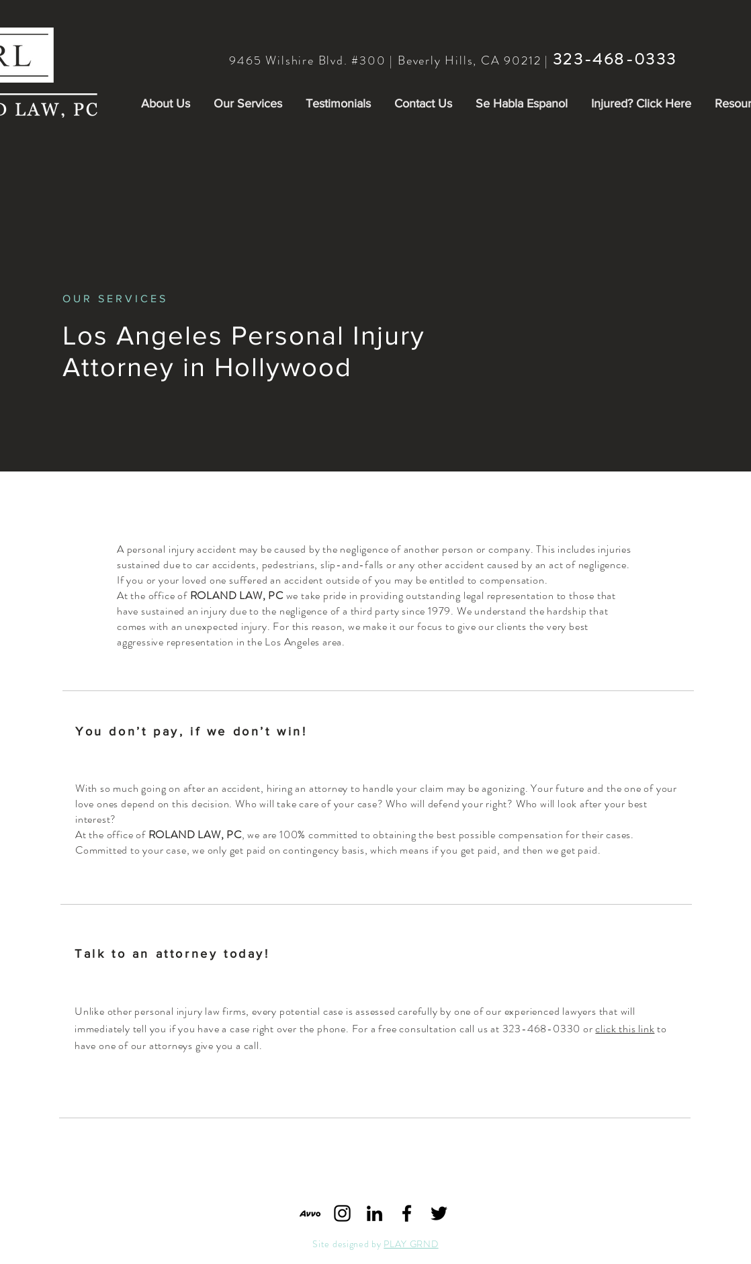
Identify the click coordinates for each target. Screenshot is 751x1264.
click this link (624, 1028)
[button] (165, 103)
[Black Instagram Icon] (342, 1213)
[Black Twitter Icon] (439, 1213)
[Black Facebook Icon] (407, 1213)
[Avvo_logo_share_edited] (310, 1213)
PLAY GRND (411, 1244)
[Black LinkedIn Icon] (374, 1213)
